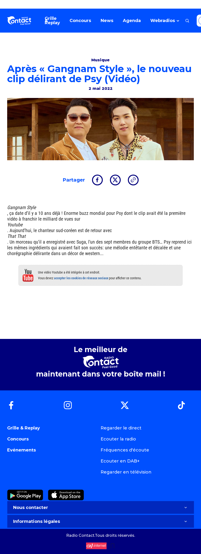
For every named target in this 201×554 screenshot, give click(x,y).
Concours (18, 439)
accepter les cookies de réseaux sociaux (81, 278)
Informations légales (100, 521)
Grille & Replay (23, 428)
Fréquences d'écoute (125, 450)
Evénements (21, 450)
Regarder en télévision (126, 472)
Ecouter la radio (118, 439)
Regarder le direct (121, 428)
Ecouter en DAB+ (120, 461)
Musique (100, 60)
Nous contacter (100, 507)
